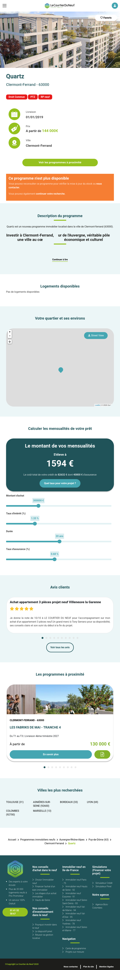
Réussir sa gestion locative (42, 936)
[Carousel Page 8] (70, 638)
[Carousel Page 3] (64, 66)
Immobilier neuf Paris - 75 (74, 881)
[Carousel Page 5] (58, 638)
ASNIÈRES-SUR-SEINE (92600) (42, 804)
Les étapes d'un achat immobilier (44, 895)
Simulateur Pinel (101, 886)
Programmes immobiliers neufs (37, 840)
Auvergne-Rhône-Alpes (72, 840)
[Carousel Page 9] (74, 638)
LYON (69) (92, 802)
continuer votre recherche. (50, 194)
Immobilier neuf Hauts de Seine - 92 (74, 888)
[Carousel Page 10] (77, 638)
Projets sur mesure (73, 952)
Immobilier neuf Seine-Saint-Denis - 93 (75, 902)
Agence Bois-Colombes (100, 906)
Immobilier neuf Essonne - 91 (71, 895)
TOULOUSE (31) (15, 802)
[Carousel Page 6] (62, 638)
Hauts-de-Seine (41, 900)
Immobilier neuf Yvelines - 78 (71, 922)
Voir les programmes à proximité (60, 162)
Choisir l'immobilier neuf (43, 881)
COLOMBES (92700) (12, 813)
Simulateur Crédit (102, 883)
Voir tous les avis (60, 647)
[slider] (38, 506)
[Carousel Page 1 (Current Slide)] (56, 66)
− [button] (10, 336)
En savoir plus (51, 754)
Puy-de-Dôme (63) (99, 840)
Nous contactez (71, 966)
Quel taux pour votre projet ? (60, 483)
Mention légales (106, 966)
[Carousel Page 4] (54, 638)
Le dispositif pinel (42, 931)
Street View (96, 335)
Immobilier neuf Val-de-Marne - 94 (73, 908)
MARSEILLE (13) (42, 811)
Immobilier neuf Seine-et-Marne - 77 (75, 929)
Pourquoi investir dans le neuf (44, 926)
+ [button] (10, 332)
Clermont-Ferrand (54, 843)
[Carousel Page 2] (60, 66)
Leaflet (97, 405)
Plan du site (88, 966)
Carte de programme (74, 948)
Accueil (12, 840)
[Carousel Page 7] (66, 638)
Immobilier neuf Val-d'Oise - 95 (73, 915)
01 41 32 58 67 (14, 912)
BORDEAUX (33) (69, 802)
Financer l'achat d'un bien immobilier (43, 888)
